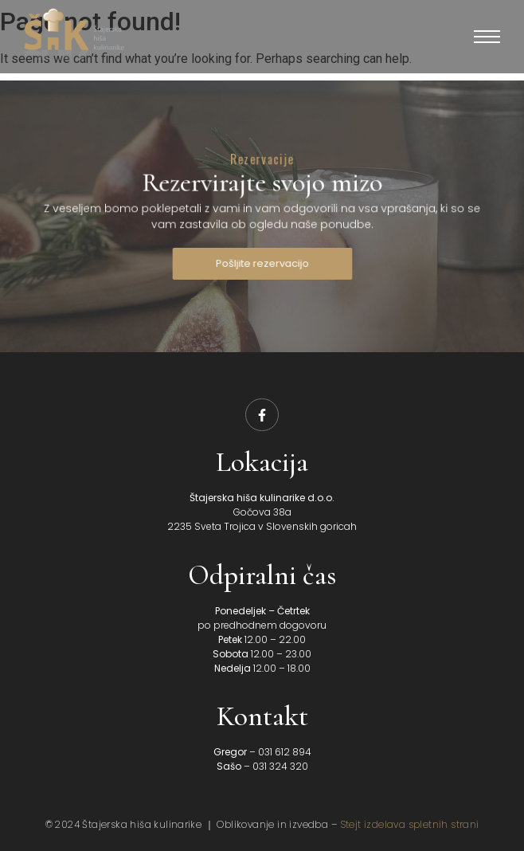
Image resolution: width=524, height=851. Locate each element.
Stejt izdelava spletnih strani (409, 824)
